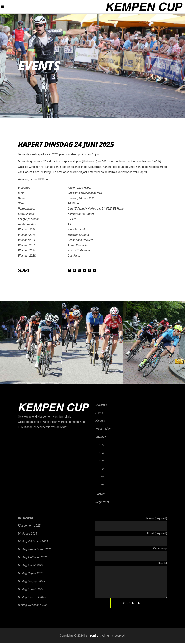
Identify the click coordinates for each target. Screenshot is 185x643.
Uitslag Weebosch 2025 (33, 605)
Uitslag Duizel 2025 (30, 589)
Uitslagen (101, 436)
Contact (100, 494)
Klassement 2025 (29, 525)
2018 (100, 485)
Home (99, 412)
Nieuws (100, 420)
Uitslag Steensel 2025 (32, 597)
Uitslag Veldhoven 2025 (33, 541)
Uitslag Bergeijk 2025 (31, 581)
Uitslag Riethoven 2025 (32, 557)
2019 (100, 477)
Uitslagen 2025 (27, 533)
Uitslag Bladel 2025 (30, 565)
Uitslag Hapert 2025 (30, 573)
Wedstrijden (103, 428)
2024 (100, 453)
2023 (100, 461)
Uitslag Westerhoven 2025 (34, 549)
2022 (100, 469)
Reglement (102, 502)
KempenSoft (92, 635)
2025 (100, 445)
